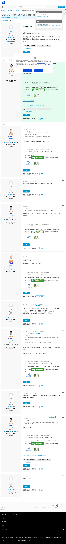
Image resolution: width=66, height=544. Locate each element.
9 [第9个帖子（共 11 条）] (7, 80)
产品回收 (8, 537)
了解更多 (14, 17)
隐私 (17, 537)
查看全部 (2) (28, 48)
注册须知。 (3, 509)
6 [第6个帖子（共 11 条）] (7, 319)
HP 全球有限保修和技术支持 (31, 537)
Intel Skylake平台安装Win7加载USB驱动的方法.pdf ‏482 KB (36, 105)
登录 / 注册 (61, 6)
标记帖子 (11, 43)
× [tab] (61, 10)
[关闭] (51, 56)
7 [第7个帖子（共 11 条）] (7, 346)
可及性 (12, 537)
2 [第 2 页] (62, 499)
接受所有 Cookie (38, 70)
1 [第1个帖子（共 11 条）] (7, 39)
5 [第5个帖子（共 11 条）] (7, 271)
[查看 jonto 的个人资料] (11, 31)
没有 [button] (42, 118)
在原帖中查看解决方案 (28, 101)
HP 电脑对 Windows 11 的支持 (43, 16)
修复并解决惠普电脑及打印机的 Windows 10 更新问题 (48, 25)
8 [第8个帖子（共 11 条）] (7, 408)
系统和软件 (9, 10)
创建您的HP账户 (6, 17)
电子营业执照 (58, 537)
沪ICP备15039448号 (49, 537)
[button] (63, 64)
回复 (26, 51)
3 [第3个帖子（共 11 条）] (7, 196)
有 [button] (38, 118)
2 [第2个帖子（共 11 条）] (7, 144)
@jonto (26, 131)
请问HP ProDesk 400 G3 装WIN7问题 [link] (29, 10)
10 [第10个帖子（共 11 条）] (7, 491)
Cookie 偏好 (41, 537)
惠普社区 (3, 10)
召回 (3, 537)
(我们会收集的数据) (41, 63)
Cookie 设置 (28, 70)
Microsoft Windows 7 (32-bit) (43, 45)
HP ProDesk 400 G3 (31, 45)
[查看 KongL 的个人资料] (41, 305)
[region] (33, 63)
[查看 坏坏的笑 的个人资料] (11, 72)
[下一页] (64, 20)
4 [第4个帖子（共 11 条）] (7, 221)
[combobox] (31, 7)
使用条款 (61, 507)
